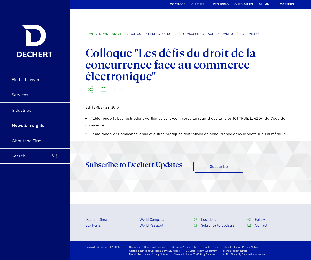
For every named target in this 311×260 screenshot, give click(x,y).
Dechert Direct (96, 220)
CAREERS (287, 4)
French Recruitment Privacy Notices (148, 254)
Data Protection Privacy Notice (241, 246)
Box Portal (93, 225)
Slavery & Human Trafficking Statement (195, 254)
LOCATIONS (177, 4)
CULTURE (198, 4)
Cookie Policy (211, 246)
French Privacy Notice (235, 250)
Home (89, 34)
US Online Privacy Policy (184, 246)
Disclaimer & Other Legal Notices (147, 246)
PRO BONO (221, 4)
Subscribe (219, 166)
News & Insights (111, 34)
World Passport (151, 225)
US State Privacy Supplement (201, 250)
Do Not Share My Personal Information (243, 254)
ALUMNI (265, 4)
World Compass (151, 220)
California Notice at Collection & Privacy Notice (154, 250)
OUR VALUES (243, 4)
